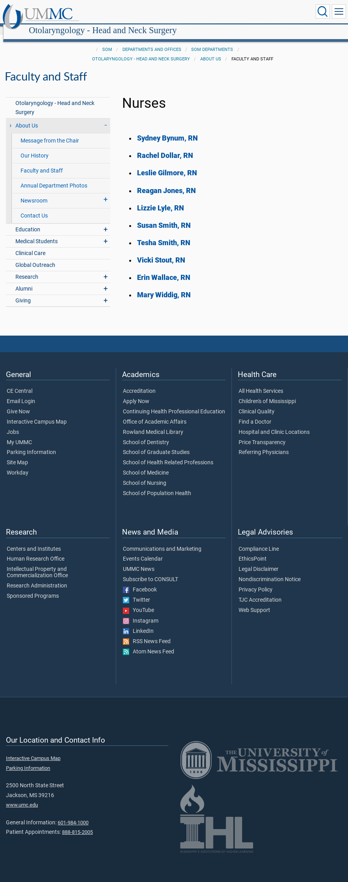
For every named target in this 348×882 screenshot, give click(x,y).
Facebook (140, 581)
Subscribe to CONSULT (150, 571)
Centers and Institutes (34, 540)
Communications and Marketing (162, 540)
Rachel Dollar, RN (165, 147)
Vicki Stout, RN (161, 251)
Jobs (13, 423)
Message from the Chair (50, 132)
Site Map (17, 454)
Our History (35, 147)
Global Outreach (35, 256)
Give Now (18, 403)
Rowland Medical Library (153, 423)
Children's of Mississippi (267, 393)
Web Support (254, 602)
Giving (23, 292)
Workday (17, 464)
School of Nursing (144, 474)
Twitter (136, 591)
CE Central (19, 382)
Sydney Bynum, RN (167, 129)
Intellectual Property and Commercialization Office (37, 563)
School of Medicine (146, 464)
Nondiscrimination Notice (270, 571)
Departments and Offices (151, 40)
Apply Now (136, 393)
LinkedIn (138, 622)
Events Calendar (143, 550)
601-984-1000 (73, 814)
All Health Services (261, 382)
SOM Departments (212, 40)
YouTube (138, 602)
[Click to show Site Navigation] (339, 11)
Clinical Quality (257, 403)
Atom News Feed (148, 643)
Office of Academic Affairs (154, 413)
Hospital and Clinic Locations (274, 423)
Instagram (140, 612)
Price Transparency (262, 434)
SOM (107, 40)
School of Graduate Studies (156, 444)
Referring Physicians (264, 444)
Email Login (21, 393)
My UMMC (19, 434)
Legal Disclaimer (258, 560)
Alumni (23, 280)
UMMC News (138, 560)
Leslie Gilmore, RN (167, 164)
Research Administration (37, 577)
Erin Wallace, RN (163, 269)
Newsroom (34, 192)
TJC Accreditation (260, 591)
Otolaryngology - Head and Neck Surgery (179, 13)
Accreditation (139, 382)
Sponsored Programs (33, 587)
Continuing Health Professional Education (174, 403)
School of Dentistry (146, 434)
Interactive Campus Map (37, 413)
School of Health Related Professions (168, 454)
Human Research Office (35, 550)
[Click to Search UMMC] (323, 11)
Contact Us (34, 207)
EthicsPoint (253, 550)
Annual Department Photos (54, 177)
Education (27, 221)
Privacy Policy (256, 581)
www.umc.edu (22, 796)
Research (26, 268)
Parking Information (31, 444)
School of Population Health (157, 485)
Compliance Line (259, 540)
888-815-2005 (77, 823)
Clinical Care (30, 244)
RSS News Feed (147, 633)
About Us (210, 50)
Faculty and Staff (42, 162)
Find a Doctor (255, 413)
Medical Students (36, 232)
